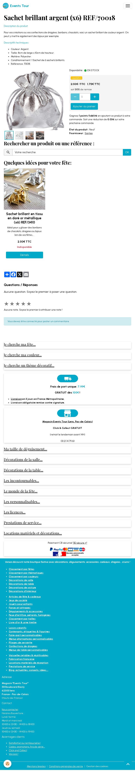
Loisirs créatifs (17, 627)
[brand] (16, 6)
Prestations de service (22, 666)
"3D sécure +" (80, 542)
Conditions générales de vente (66, 766)
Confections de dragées (23, 646)
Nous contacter (10, 709)
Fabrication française (21, 659)
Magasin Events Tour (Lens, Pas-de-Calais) (67, 421)
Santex (89, 133)
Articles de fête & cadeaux (25, 596)
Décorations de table (21, 583)
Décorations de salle (21, 580)
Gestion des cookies (97, 766)
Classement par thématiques (26, 572)
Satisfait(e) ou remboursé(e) (24, 743)
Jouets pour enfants (21, 604)
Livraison (16, 399)
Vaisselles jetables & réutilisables (28, 655)
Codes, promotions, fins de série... (27, 746)
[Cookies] (7, 764)
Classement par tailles (22, 618)
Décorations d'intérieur (22, 591)
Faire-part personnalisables (25, 635)
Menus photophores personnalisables (31, 638)
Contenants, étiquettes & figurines (29, 631)
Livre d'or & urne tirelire (23, 622)
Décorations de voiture (22, 587)
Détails (24, 255)
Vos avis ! (13, 754)
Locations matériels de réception (28, 662)
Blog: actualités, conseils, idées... (28, 670)
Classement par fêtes (21, 569)
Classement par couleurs (23, 576)
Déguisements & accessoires (26, 611)
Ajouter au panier (84, 106)
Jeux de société (18, 600)
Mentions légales (36, 766)
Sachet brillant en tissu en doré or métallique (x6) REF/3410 (24, 218)
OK (127, 152)
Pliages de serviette (20, 642)
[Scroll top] (128, 764)
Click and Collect (18, 750)
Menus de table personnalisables (28, 649)
